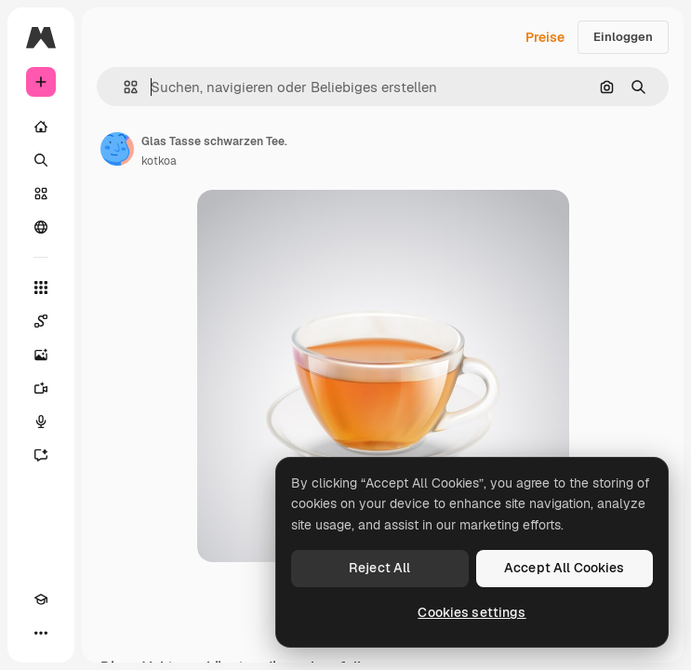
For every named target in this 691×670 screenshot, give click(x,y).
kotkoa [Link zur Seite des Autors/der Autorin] (159, 161)
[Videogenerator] (41, 388)
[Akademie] (41, 599)
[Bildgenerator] (41, 354)
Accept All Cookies (564, 567)
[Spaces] (41, 321)
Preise (545, 37)
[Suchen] (41, 160)
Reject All (379, 567)
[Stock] (41, 193)
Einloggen (623, 37)
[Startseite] (41, 126)
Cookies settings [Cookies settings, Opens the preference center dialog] (471, 612)
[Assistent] (41, 455)
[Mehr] (41, 633)
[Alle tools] (41, 287)
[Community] (41, 227)
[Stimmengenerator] (41, 421)
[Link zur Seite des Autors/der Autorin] (117, 149)
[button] (123, 87)
